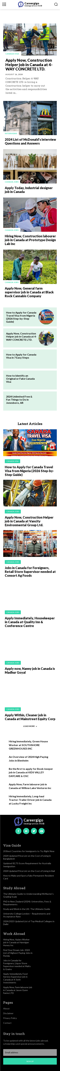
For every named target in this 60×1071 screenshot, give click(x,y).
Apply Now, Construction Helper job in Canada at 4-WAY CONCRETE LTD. (28, 64)
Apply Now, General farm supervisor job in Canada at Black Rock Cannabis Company (29, 292)
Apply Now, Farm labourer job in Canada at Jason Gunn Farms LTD (17, 990)
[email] (30, 1052)
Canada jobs (12, 182)
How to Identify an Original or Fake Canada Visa (20, 378)
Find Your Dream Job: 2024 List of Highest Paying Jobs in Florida (17, 953)
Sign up (30, 1061)
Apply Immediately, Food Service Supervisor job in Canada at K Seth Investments (15, 978)
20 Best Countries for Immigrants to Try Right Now (28, 851)
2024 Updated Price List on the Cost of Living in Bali (29, 871)
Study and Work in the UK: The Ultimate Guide (26, 909)
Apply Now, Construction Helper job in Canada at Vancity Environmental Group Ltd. (29, 521)
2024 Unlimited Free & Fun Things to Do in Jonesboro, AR (19, 399)
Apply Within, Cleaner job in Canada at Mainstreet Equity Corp (30, 717)
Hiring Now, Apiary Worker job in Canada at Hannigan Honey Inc (16, 942)
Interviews (11, 133)
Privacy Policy (10, 1018)
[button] (56, 4)
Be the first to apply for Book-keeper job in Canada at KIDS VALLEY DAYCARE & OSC (31, 772)
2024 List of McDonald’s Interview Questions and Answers (30, 141)
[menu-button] (4, 4)
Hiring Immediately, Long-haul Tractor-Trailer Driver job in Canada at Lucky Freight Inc (30, 800)
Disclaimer (8, 1013)
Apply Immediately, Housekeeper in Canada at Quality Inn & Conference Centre (30, 622)
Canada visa (12, 54)
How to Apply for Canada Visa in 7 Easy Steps (21, 356)
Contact (7, 1022)
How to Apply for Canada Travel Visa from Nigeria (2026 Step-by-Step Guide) (21, 317)
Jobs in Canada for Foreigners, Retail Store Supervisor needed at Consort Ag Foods (30, 571)
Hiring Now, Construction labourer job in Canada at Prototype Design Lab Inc (30, 240)
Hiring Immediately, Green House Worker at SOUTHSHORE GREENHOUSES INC (28, 745)
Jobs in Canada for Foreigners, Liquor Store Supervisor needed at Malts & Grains (17, 965)
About (6, 1008)
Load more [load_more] (30, 726)
